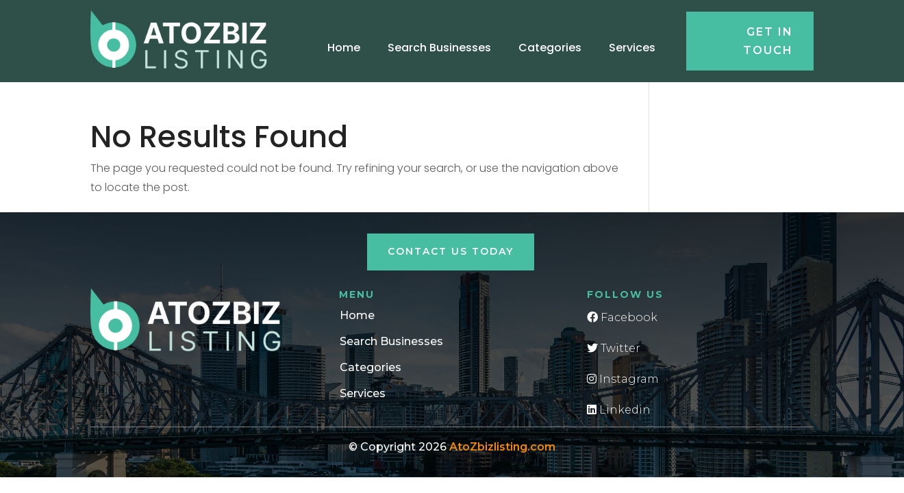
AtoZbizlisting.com (502, 446)
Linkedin (619, 409)
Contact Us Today (451, 251)
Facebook (622, 317)
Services (632, 47)
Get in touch (768, 41)
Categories (549, 47)
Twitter (613, 348)
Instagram (623, 378)
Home (343, 47)
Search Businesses (439, 47)
